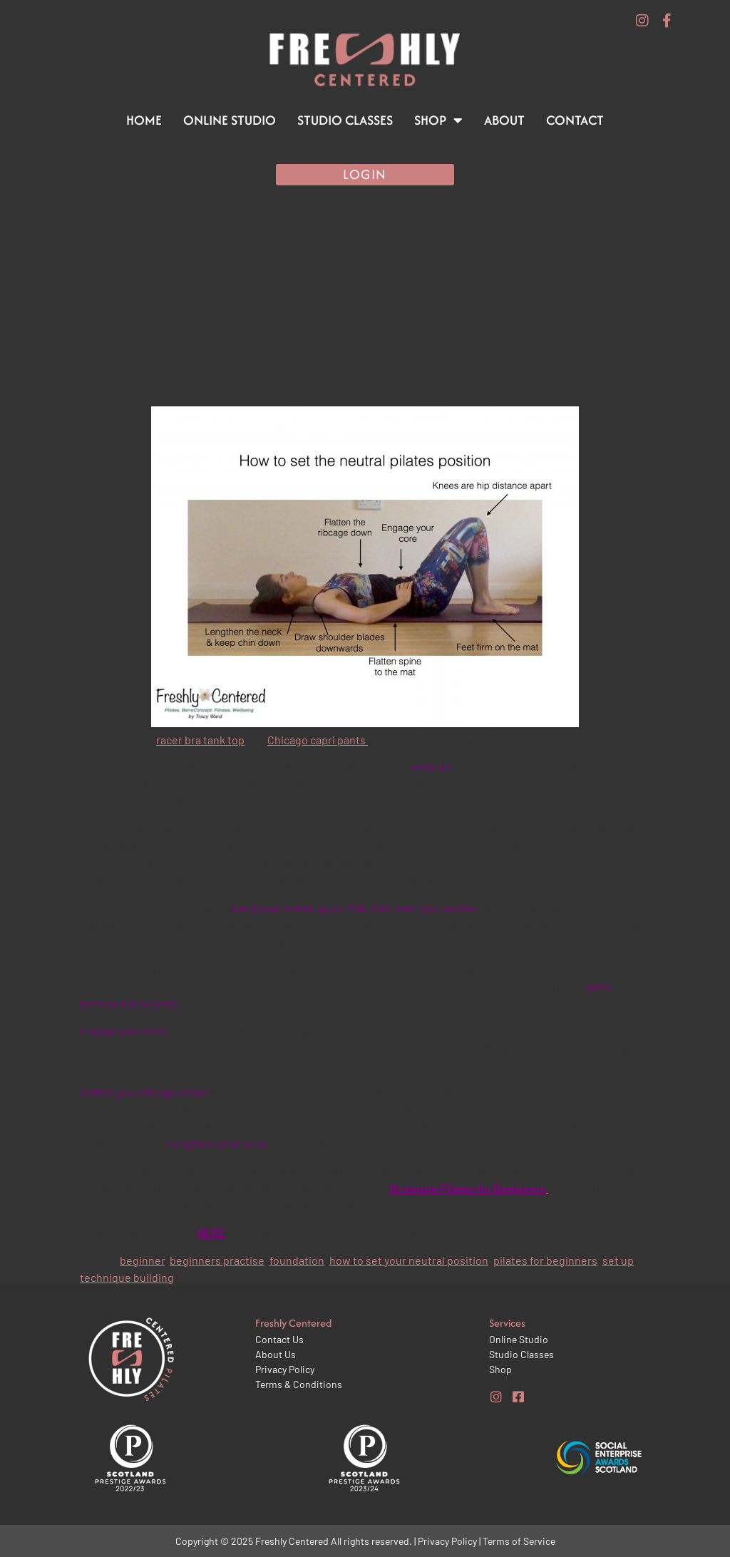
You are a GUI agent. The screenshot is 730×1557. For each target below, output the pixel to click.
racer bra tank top (200, 739)
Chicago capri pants (317, 739)
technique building (127, 1277)
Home (144, 120)
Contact (575, 120)
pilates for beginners (545, 1260)
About (504, 120)
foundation (296, 1260)
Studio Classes (345, 120)
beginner (142, 1260)
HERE (211, 1232)
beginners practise (217, 1260)
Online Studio (229, 120)
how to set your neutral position (408, 1260)
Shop (438, 120)
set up (618, 1260)
